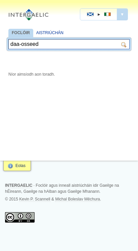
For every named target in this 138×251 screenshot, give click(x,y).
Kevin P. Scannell (34, 199)
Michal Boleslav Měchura (77, 199)
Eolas (20, 165)
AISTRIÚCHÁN (49, 32)
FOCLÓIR (21, 32)
